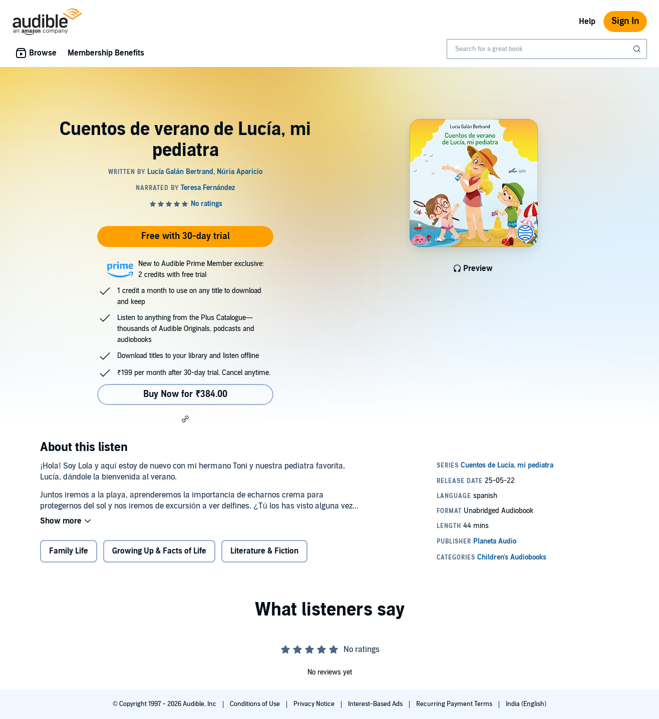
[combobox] (547, 49)
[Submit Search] (638, 49)
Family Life (68, 551)
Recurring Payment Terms (455, 704)
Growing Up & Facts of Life (159, 551)
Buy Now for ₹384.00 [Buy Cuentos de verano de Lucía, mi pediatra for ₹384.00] (185, 394)
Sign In (625, 21)
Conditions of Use (255, 704)
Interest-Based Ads (376, 704)
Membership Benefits (106, 53)
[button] (185, 418)
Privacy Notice (314, 704)
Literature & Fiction (264, 551)
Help (587, 21)
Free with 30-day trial (185, 236)
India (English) (526, 704)
